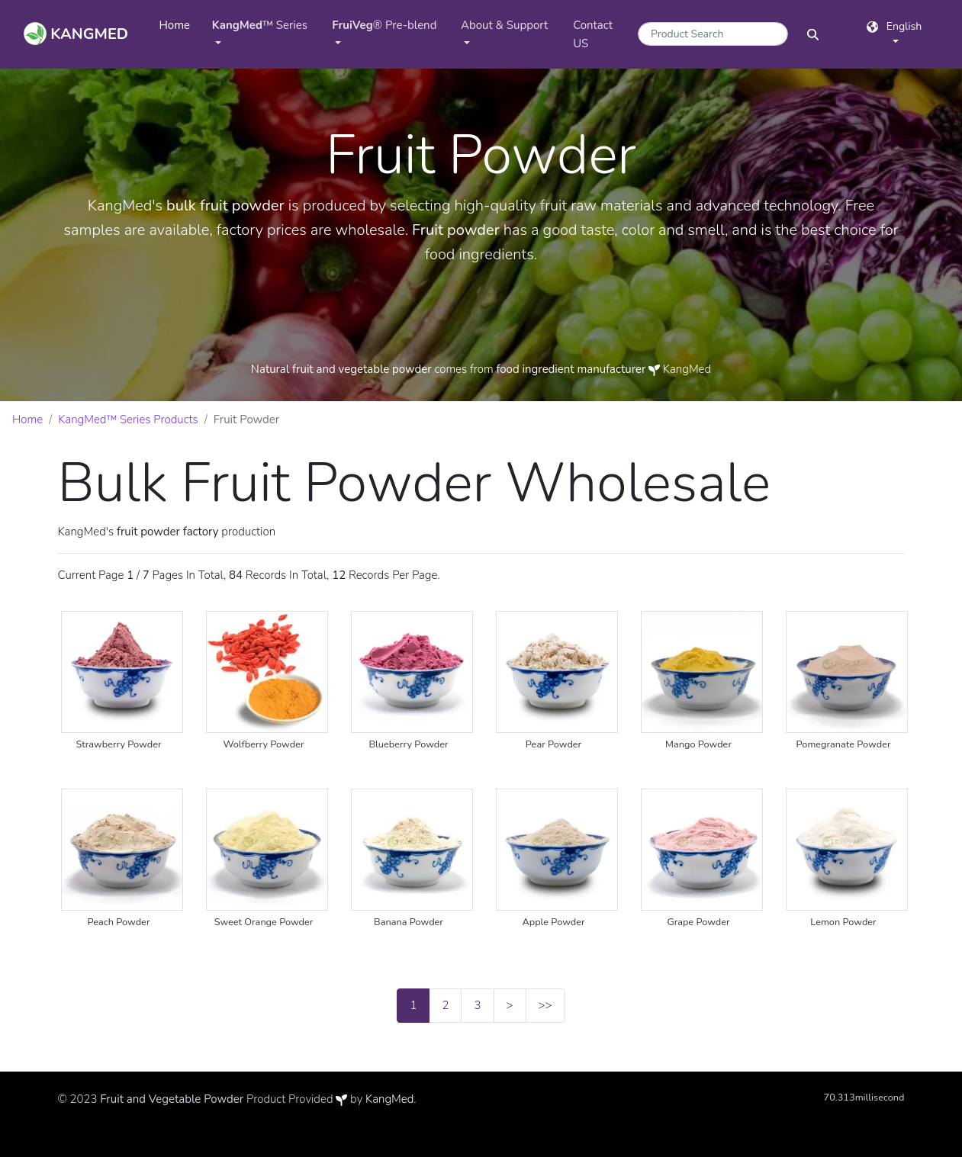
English (894, 26)
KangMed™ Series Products (128, 419)
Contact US (593, 34)
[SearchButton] (813, 34)
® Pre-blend (384, 25)
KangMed (389, 1099)
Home (180, 24)
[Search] (713, 34)
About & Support (504, 25)
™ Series (259, 25)
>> (545, 1005)
